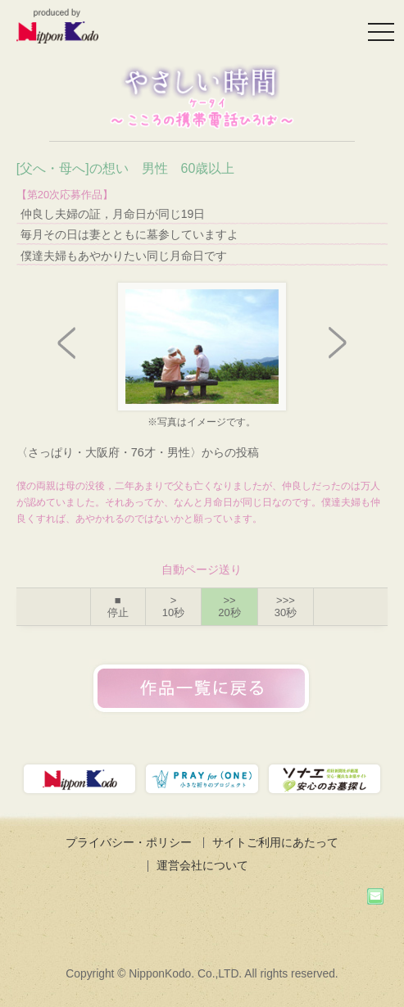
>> (229, 606)
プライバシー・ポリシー (129, 842)
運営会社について (202, 865)
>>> (286, 606)
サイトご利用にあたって (275, 842)
